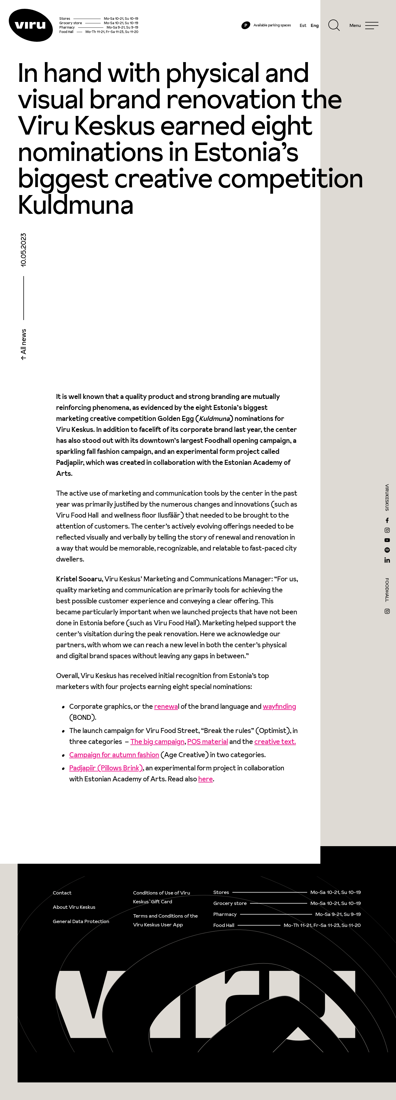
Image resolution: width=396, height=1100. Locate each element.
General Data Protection (81, 921)
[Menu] (364, 25)
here (205, 779)
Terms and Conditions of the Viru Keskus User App (165, 920)
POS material (207, 741)
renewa (166, 706)
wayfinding (279, 706)
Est (303, 25)
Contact (62, 892)
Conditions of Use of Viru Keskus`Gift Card (161, 897)
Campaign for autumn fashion (114, 754)
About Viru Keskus (74, 907)
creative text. (275, 741)
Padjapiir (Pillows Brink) (106, 768)
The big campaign (157, 741)
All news (23, 342)
